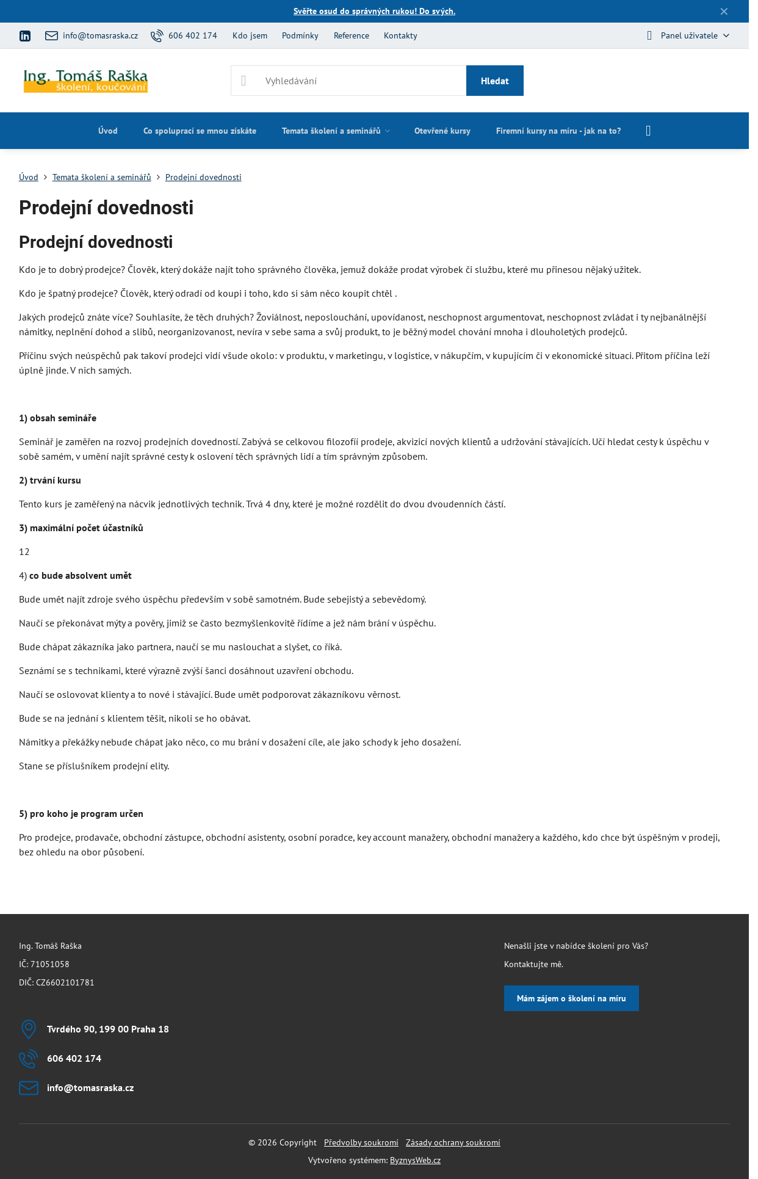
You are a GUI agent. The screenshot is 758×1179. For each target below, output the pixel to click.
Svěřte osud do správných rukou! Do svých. (374, 10)
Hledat (495, 80)
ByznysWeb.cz (415, 1160)
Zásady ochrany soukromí (453, 1142)
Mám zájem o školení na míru (571, 998)
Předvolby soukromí (361, 1142)
